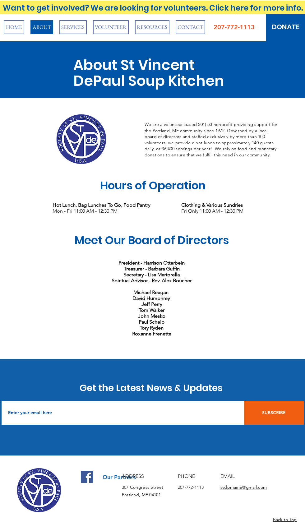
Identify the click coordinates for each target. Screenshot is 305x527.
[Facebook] (87, 477)
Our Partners (119, 477)
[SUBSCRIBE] (274, 413)
